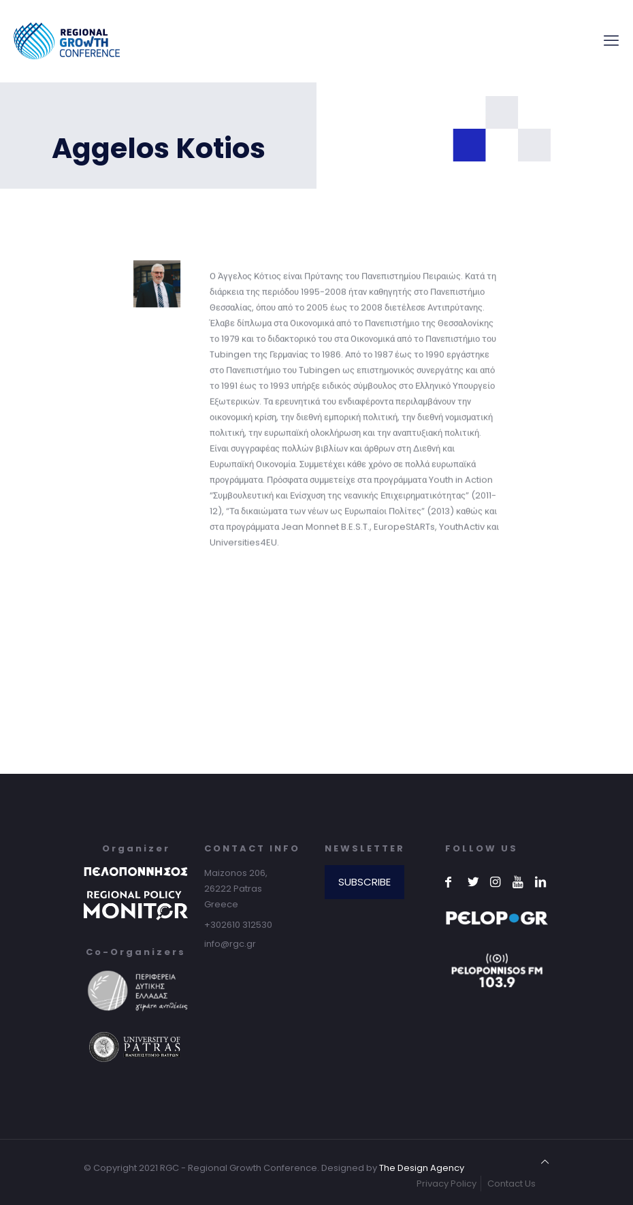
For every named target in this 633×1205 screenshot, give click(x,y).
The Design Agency (421, 1167)
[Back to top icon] (544, 1162)
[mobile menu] (611, 40)
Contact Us (511, 1183)
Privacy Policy (446, 1183)
